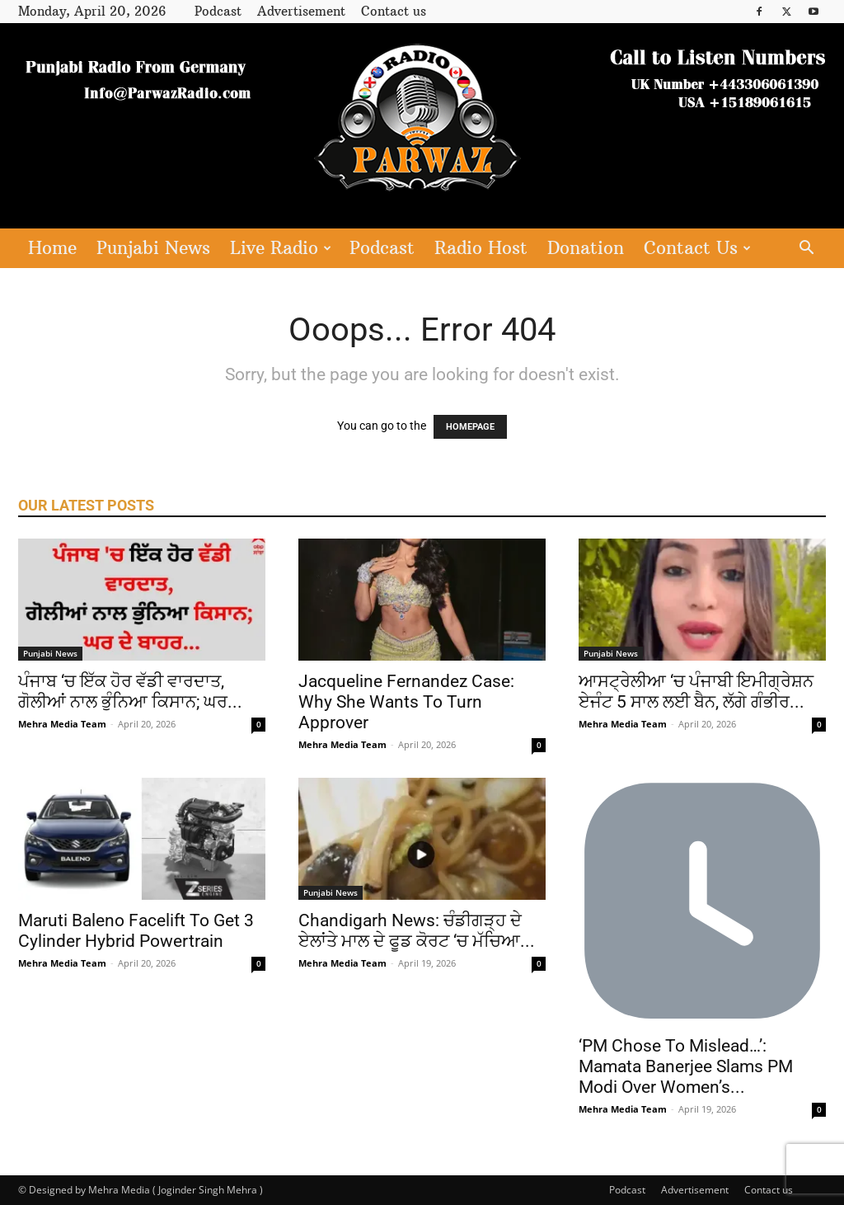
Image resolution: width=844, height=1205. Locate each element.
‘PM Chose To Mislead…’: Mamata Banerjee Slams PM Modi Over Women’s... (686, 1066)
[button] (806, 249)
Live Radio (280, 248)
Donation (585, 248)
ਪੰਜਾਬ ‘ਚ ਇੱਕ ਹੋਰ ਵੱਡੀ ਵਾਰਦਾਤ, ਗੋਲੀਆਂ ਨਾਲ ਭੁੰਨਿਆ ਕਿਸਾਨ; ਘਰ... (130, 691)
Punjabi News (153, 248)
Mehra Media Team (62, 724)
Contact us (393, 11)
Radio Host (481, 248)
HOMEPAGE (470, 426)
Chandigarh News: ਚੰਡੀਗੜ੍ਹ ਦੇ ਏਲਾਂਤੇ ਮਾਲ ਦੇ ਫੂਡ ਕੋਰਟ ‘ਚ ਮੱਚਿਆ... (416, 931)
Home (52, 248)
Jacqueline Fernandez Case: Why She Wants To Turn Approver (406, 701)
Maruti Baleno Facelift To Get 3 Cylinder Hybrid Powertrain (136, 931)
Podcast (218, 11)
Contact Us (697, 248)
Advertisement (301, 11)
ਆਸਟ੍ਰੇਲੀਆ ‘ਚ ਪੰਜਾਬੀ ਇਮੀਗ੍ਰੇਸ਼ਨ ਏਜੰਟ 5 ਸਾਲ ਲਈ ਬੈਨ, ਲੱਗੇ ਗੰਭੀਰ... (696, 691)
